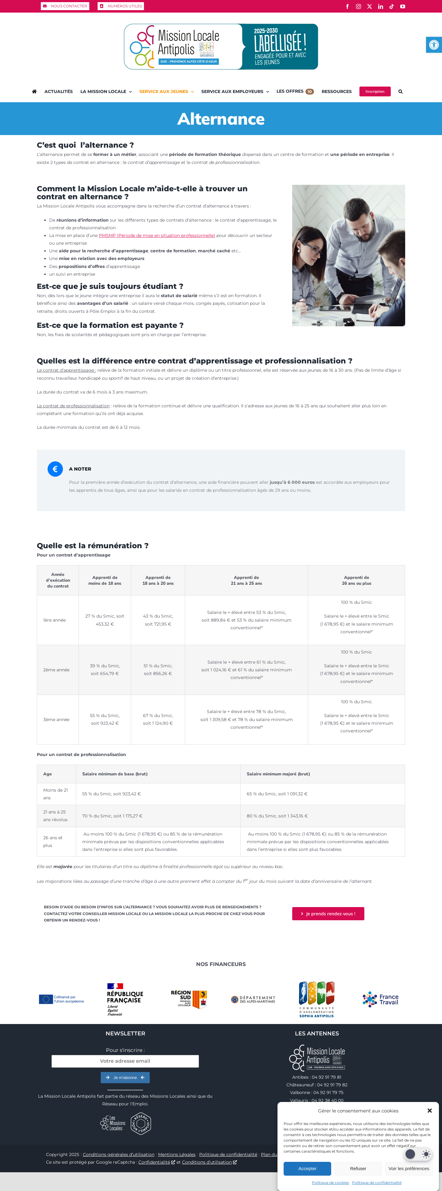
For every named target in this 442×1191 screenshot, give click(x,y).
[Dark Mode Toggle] (418, 1154)
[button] (430, 1111)
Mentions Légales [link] (177, 1154)
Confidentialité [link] (156, 1162)
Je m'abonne (125, 1077)
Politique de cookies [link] (330, 1182)
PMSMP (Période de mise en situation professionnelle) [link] (157, 235)
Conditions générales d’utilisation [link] (118, 1154)
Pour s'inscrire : (125, 1050)
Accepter (307, 1168)
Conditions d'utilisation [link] (209, 1162)
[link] (434, 45)
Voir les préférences (409, 1168)
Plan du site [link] (273, 1154)
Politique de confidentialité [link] (376, 1182)
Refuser (358, 1168)
